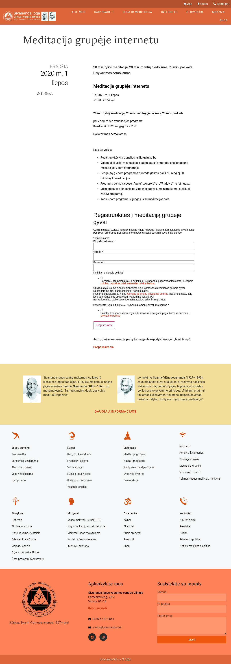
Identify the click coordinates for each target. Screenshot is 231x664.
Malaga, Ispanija (21, 546)
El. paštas (163, 604)
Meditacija (129, 447)
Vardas (98, 252)
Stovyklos (195, 12)
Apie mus (79, 12)
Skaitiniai (129, 526)
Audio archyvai (132, 533)
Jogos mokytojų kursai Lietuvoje (86, 526)
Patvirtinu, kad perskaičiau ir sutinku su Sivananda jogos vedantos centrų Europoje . (147, 282)
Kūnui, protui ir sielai (79, 473)
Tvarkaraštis (19, 454)
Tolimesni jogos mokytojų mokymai (199, 478)
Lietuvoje (17, 520)
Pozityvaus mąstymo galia (138, 467)
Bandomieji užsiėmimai (25, 460)
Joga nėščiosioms (22, 473)
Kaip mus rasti (97, 608)
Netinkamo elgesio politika (195, 546)
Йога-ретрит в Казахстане (28, 559)
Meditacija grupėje (134, 454)
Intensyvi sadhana (78, 546)
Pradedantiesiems (78, 460)
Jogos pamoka (21, 447)
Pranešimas (165, 615)
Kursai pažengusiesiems (81, 539)
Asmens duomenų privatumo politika (147, 293)
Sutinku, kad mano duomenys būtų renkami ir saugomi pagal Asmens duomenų (145, 314)
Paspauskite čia (103, 347)
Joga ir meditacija (138, 12)
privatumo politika (110, 315)
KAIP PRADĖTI (105, 12)
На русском (19, 480)
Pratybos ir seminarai (79, 480)
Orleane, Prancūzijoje (24, 539)
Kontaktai (185, 513)
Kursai (71, 447)
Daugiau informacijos (115, 411)
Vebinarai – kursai (190, 472)
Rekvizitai (185, 526)
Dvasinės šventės (133, 473)
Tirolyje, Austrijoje (22, 526)
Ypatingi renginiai (77, 486)
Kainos (128, 520)
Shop (223, 20)
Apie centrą (130, 513)
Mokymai (219, 12)
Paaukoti (129, 539)
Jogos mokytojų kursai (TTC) (84, 520)
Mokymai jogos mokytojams (83, 533)
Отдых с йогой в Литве (26, 552)
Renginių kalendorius (79, 454)
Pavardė (98, 262)
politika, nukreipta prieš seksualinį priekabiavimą (127, 283)
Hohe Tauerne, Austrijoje (26, 533)
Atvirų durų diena (21, 467)
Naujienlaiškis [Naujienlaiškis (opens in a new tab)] (188, 520)
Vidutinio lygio (75, 467)
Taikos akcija (130, 480)
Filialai (183, 533)
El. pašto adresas (104, 241)
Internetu (170, 12)
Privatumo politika (190, 539)
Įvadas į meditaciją (134, 460)
